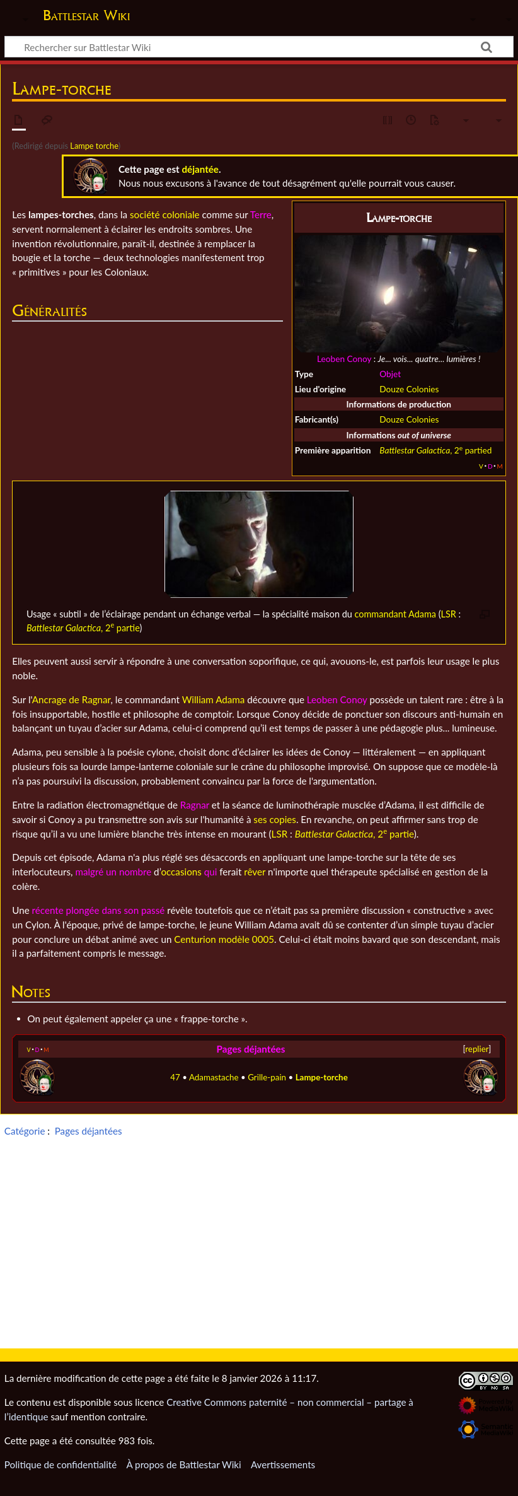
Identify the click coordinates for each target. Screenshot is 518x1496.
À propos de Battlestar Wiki (183, 1464)
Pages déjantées (251, 1049)
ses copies (274, 819)
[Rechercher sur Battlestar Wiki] (259, 47)
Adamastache (214, 1077)
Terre (261, 214)
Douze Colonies (409, 388)
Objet (390, 373)
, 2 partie (83, 627)
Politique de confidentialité (60, 1464)
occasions (181, 871)
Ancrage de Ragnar (71, 699)
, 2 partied (435, 450)
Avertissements (283, 1464)
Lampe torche (94, 146)
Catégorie (24, 1131)
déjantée (200, 169)
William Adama (213, 699)
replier (476, 1049)
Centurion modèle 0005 (224, 939)
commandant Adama (395, 614)
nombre (135, 871)
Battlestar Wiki (86, 15)
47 (175, 1077)
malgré (89, 871)
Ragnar (194, 804)
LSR (448, 614)
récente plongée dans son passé (98, 910)
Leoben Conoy (344, 358)
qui (210, 871)
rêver (254, 871)
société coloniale (165, 214)
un (111, 871)
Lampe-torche (322, 1077)
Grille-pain (267, 1077)
